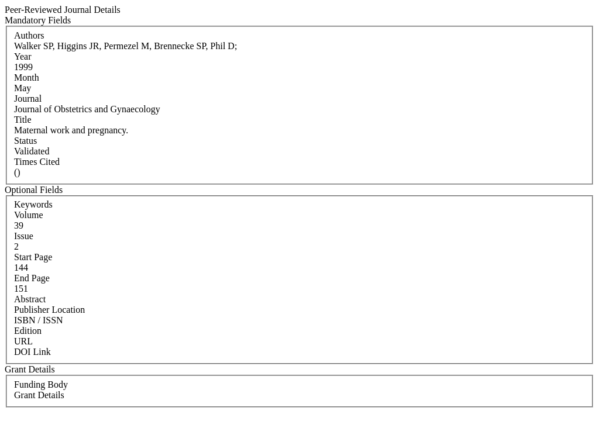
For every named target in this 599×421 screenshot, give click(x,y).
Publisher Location (49, 310)
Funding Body (41, 384)
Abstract (30, 299)
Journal (28, 98)
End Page (32, 278)
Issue (23, 236)
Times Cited (37, 162)
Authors (29, 35)
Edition (28, 331)
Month (26, 77)
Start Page (33, 257)
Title (23, 120)
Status (25, 141)
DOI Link (32, 352)
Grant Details (39, 395)
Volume (28, 215)
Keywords (33, 204)
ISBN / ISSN (38, 320)
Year (22, 56)
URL (23, 341)
